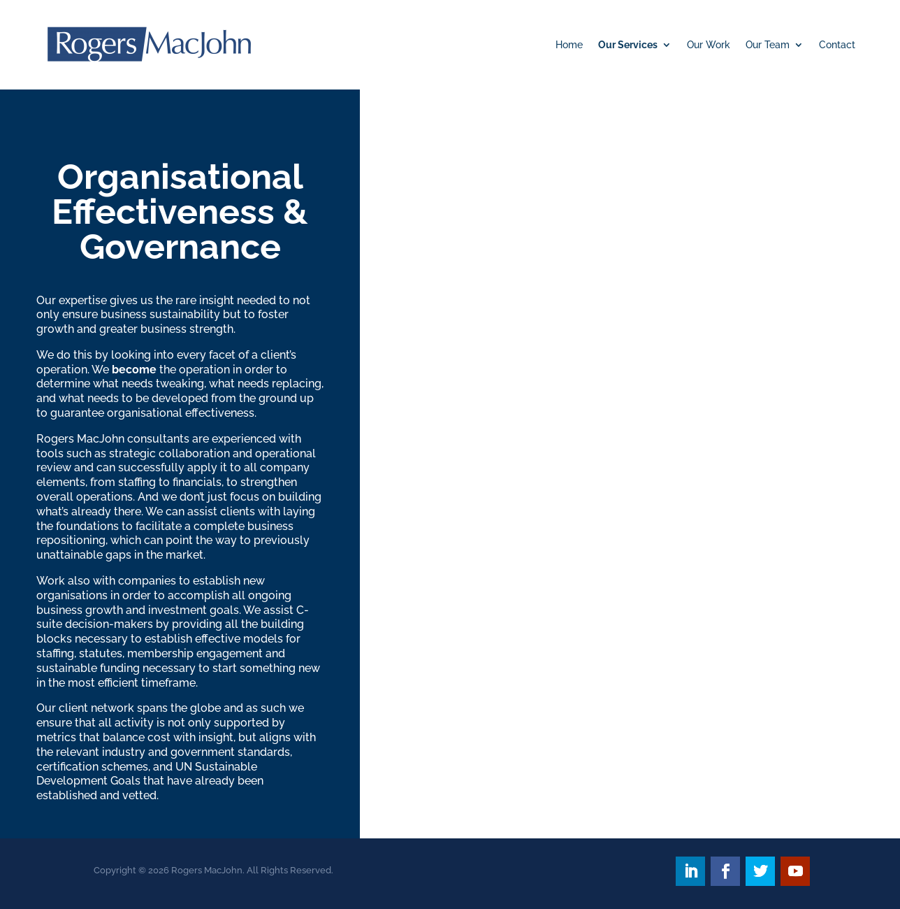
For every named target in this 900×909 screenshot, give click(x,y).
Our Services (628, 44)
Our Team (768, 44)
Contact (837, 44)
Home (569, 44)
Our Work (708, 44)
